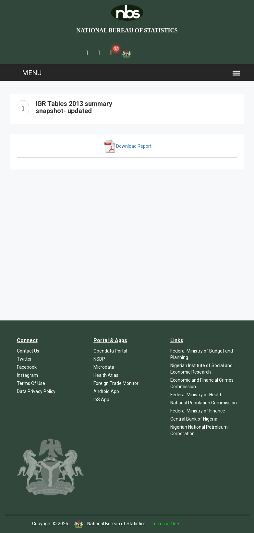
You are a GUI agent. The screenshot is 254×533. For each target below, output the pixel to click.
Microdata (103, 367)
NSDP (99, 359)
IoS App (101, 399)
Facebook (27, 367)
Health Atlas (105, 375)
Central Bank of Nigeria (193, 419)
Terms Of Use (31, 383)
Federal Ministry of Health (196, 394)
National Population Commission (203, 402)
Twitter (24, 359)
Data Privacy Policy (36, 391)
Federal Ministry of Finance (197, 410)
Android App (106, 391)
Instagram (27, 375)
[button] (87, 53)
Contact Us (28, 350)
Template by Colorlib (201, 523)
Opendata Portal (110, 350)
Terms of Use (165, 523)
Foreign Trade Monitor (116, 383)
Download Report (127, 146)
